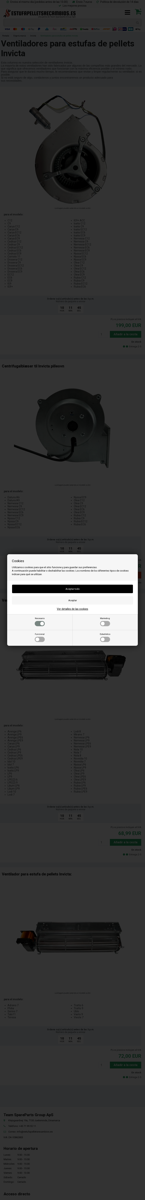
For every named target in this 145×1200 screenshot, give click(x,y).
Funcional (40, 637)
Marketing (105, 621)
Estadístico (105, 637)
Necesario (40, 621)
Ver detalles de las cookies (72, 608)
